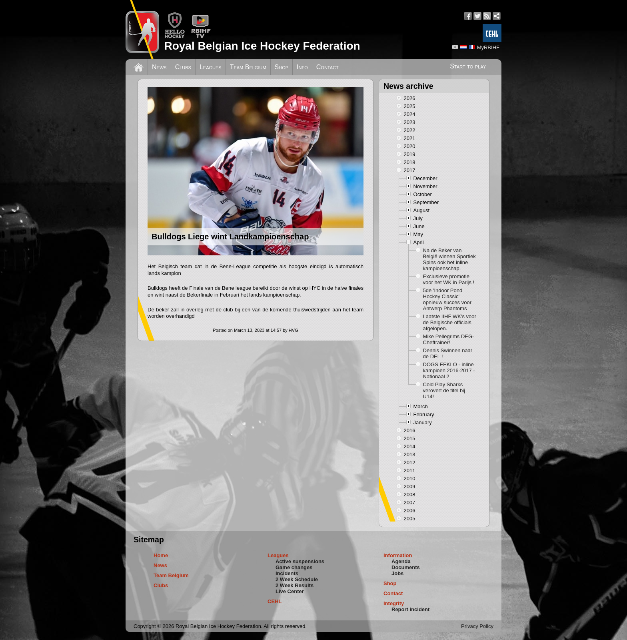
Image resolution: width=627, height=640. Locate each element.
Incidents (287, 573)
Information (397, 555)
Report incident (410, 609)
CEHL (275, 601)
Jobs (397, 573)
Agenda (401, 561)
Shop (282, 67)
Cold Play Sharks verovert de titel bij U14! (444, 390)
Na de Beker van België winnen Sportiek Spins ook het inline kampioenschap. (449, 259)
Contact (327, 67)
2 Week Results (295, 585)
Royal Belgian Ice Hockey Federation (262, 46)
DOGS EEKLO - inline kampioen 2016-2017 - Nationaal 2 (449, 370)
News (159, 67)
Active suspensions (300, 561)
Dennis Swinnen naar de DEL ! (448, 353)
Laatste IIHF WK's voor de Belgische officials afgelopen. (449, 322)
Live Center (290, 591)
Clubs (183, 67)
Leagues (211, 67)
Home (161, 555)
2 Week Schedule (297, 579)
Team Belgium (248, 67)
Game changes (294, 567)
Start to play (468, 66)
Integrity (393, 603)
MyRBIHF (488, 47)
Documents (405, 567)
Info (302, 67)
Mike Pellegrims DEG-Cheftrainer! (448, 339)
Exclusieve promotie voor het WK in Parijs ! (449, 279)
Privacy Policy (477, 626)
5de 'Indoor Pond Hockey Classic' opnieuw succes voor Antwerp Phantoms (447, 299)
